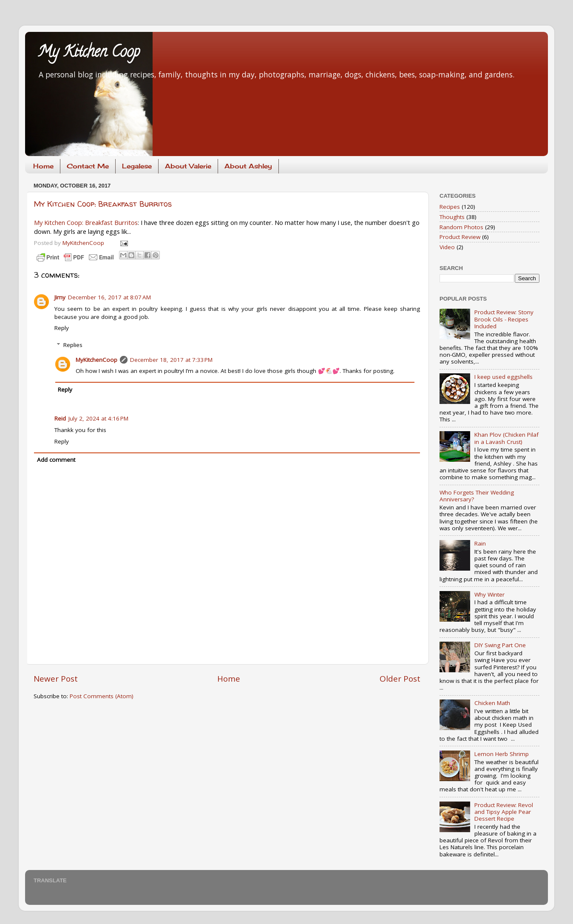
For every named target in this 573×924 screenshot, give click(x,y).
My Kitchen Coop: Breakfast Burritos (103, 204)
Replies (72, 345)
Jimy (59, 297)
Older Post (400, 678)
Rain (480, 543)
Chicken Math (492, 703)
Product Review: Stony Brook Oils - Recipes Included (503, 319)
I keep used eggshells (503, 377)
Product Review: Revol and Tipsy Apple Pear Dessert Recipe (503, 811)
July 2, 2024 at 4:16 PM (98, 418)
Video (447, 247)
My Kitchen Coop (89, 53)
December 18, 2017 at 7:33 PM (171, 360)
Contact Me (88, 166)
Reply (61, 328)
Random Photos (461, 227)
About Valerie (188, 166)
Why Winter (489, 594)
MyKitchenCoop (96, 360)
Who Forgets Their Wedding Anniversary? (477, 496)
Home (43, 166)
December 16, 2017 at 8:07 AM (109, 297)
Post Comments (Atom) (101, 696)
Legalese (137, 166)
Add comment (56, 459)
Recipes (450, 206)
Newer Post (56, 678)
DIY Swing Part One (500, 645)
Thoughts (452, 217)
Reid (60, 418)
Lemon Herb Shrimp (501, 754)
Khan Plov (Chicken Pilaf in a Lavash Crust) (506, 438)
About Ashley (248, 166)
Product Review (460, 237)
